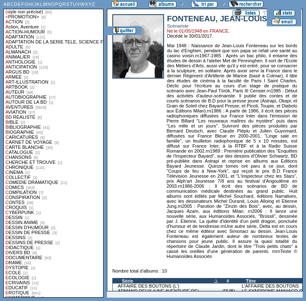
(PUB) (229, 290)
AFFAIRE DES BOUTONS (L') (148, 285)
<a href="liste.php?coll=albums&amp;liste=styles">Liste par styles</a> (53, 149)
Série (127, 280)
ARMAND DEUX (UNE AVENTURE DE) (158, 290)
